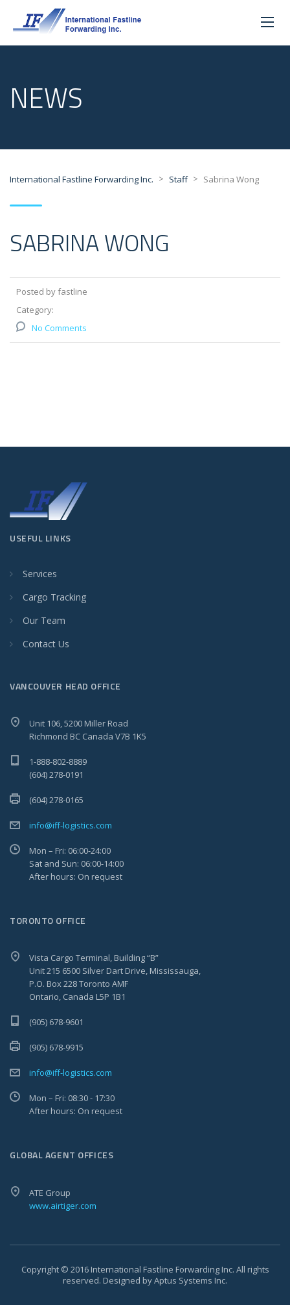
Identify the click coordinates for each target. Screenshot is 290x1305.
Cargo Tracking (54, 597)
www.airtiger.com (62, 1206)
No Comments (59, 328)
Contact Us (46, 644)
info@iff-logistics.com (70, 825)
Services (40, 573)
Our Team (44, 620)
